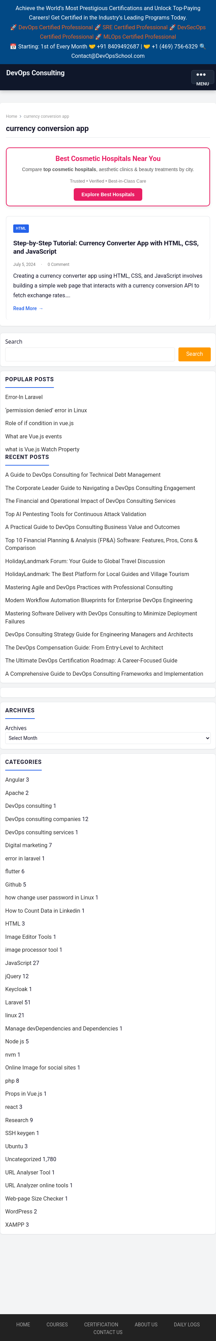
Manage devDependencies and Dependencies (61, 1031)
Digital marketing (26, 848)
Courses (57, 1324)
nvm (10, 1058)
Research (17, 1123)
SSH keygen (20, 1136)
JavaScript (18, 966)
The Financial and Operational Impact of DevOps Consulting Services (90, 503)
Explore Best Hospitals (108, 195)
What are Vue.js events (33, 438)
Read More (29, 310)
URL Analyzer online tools (37, 1189)
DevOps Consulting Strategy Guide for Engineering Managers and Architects (99, 637)
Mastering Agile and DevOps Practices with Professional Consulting (89, 589)
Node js (14, 1044)
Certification (101, 1324)
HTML (21, 229)
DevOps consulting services (39, 835)
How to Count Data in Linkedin (42, 914)
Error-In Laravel (24, 399)
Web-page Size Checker (34, 1201)
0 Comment (59, 265)
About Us (146, 1324)
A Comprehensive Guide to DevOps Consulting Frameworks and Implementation (104, 676)
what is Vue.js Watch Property (42, 451)
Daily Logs (187, 1324)
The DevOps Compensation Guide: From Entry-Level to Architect (84, 649)
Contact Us (108, 1332)
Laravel (14, 1005)
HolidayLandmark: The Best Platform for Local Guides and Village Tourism (97, 576)
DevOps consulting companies (43, 822)
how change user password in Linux (49, 900)
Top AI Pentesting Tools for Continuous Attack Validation (75, 516)
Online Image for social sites (40, 1071)
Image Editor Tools (28, 940)
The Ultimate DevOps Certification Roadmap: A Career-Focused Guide (91, 663)
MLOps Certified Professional (139, 36)
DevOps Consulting (35, 73)
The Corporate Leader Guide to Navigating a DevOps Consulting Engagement (100, 490)
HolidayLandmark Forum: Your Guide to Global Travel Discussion (85, 563)
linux (11, 1018)
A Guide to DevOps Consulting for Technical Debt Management (83, 477)
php (10, 1084)
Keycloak (16, 992)
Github (13, 887)
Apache (14, 796)
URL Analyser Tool (27, 1175)
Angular (14, 783)
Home (11, 116)
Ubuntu (14, 1149)
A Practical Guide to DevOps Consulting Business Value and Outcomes (92, 529)
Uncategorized (23, 1162)
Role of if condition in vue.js (39, 425)
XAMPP (14, 1228)
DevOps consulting (28, 809)
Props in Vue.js (23, 1097)
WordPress (18, 1215)
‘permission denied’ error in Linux (46, 412)
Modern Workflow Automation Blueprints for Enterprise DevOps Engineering (98, 602)
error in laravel (22, 861)
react (11, 1110)
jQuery (13, 979)
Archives (16, 731)
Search (14, 343)
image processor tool (31, 953)
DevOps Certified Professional (55, 27)
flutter (12, 874)
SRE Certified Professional (135, 27)
